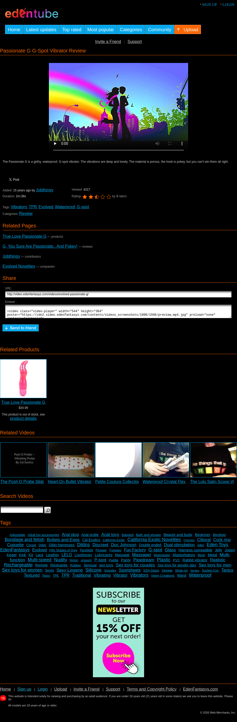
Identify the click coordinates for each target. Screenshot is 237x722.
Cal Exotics (91, 542)
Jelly (218, 552)
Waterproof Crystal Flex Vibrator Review (179, 484)
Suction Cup (210, 573)
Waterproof (65, 207)
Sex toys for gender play (176, 567)
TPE (56, 578)
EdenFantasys (15, 552)
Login (228, 5)
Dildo (42, 547)
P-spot (100, 562)
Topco (46, 578)
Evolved (46, 207)
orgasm (86, 562)
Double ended (150, 547)
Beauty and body (178, 537)
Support (134, 41)
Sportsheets (130, 572)
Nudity (60, 562)
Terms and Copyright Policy (152, 691)
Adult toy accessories (43, 537)
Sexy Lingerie (70, 572)
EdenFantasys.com (200, 691)
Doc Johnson (123, 547)
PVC (176, 562)
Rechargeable (18, 567)
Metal (212, 557)
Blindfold (219, 537)
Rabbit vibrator (195, 562)
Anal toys (110, 536)
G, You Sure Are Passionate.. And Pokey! (40, 246)
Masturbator (162, 557)
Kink (22, 557)
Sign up (209, 5)
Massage (122, 557)
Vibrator (120, 577)
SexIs (49, 573)
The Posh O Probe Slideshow (27, 484)
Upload (60, 691)
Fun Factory (135, 552)
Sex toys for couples (135, 567)
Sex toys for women (22, 572)
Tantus (227, 572)
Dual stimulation (179, 547)
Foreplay (116, 552)
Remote (41, 567)
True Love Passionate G (25, 236)
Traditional (81, 577)
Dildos (83, 547)
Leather (52, 557)
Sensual (90, 567)
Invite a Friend (108, 41)
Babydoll (128, 537)
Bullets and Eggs (63, 542)
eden (200, 547)
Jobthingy (44, 190)
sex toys (106, 567)
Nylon (74, 562)
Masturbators (184, 557)
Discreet (100, 547)
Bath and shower (148, 537)
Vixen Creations (163, 578)
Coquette (15, 547)
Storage (167, 573)
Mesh (201, 557)
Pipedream (143, 562)
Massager (141, 557)
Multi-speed (39, 562)
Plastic (163, 562)
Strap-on (181, 573)
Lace (39, 557)
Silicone (93, 572)
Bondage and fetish (24, 541)
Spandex (110, 573)
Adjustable (17, 537)
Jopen (230, 552)
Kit (31, 557)
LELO (67, 557)
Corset (31, 547)
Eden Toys (217, 547)
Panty (126, 562)
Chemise (189, 542)
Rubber (75, 568)
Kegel (11, 557)
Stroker (194, 572)
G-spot (83, 207)
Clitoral (204, 542)
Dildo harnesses (61, 547)
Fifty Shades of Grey (63, 552)
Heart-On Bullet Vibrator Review (77, 484)
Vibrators (19, 207)
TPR (33, 207)
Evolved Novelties (19, 266)
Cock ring (222, 542)
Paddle (113, 562)
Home (5, 691)
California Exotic (114, 542)
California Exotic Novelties (154, 541)
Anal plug (70, 537)
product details (23, 421)
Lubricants (103, 557)
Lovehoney (83, 557)
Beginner (202, 537)
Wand (181, 578)
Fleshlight (86, 552)
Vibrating (102, 577)
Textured (31, 577)
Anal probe (90, 537)
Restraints (59, 567)
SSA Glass (151, 573)
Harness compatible (195, 552)
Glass (170, 552)
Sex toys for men (215, 567)
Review (26, 213)
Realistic (217, 562)
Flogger (101, 552)
